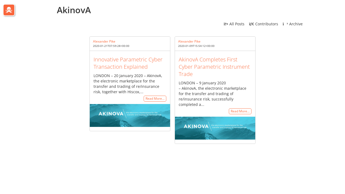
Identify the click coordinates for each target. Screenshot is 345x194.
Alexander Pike (104, 41)
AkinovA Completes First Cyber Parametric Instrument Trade (214, 67)
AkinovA (74, 10)
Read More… (155, 98)
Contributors (263, 23)
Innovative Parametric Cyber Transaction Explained (128, 63)
